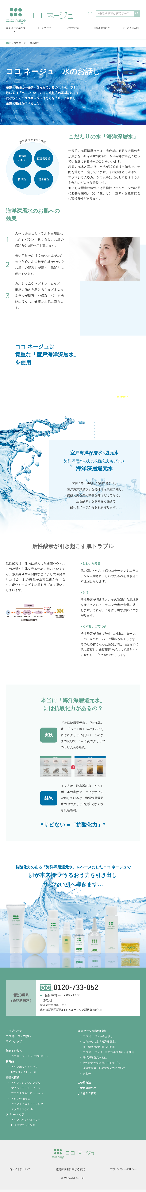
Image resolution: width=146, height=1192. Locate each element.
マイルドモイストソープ (25, 1090)
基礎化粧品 (12, 1079)
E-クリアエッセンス (23, 1127)
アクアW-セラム (21, 1101)
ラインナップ (44, 28)
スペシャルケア (15, 1116)
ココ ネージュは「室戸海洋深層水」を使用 (108, 1054)
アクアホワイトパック (24, 1069)
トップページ (14, 1033)
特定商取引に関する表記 (70, 1171)
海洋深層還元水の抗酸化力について (104, 1070)
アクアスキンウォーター (25, 1122)
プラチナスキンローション (27, 1095)
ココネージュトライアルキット (29, 1058)
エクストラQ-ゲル (22, 1111)
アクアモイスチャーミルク (27, 1106)
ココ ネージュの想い (15, 30)
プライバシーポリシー (123, 1171)
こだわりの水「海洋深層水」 (100, 1043)
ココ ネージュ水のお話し (93, 1033)
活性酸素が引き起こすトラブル (101, 1065)
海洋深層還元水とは (95, 1059)
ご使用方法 (73, 28)
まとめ (87, 1075)
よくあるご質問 (131, 28)
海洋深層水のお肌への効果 (99, 1049)
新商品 (10, 1063)
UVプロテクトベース (23, 1074)
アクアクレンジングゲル (25, 1085)
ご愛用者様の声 (102, 28)
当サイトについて (20, 1171)
